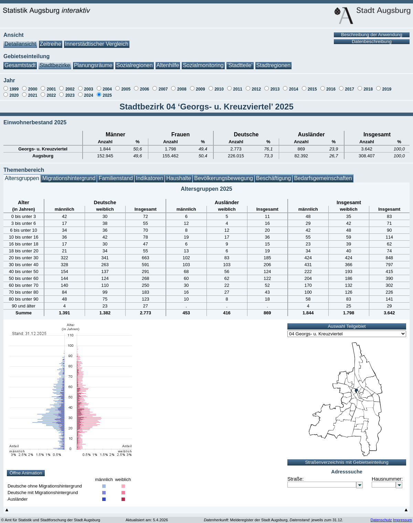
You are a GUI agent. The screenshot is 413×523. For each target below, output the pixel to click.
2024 (88, 92)
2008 (182, 85)
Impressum (402, 516)
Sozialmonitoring (203, 62)
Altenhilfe (168, 62)
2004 (107, 85)
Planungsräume (93, 62)
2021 (33, 92)
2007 (163, 85)
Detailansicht (20, 40)
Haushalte (178, 175)
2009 (200, 85)
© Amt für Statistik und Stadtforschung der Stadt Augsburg (50, 516)
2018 (368, 85)
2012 (256, 85)
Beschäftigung (273, 175)
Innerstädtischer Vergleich (96, 40)
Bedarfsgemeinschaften (323, 175)
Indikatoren (149, 175)
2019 (387, 85)
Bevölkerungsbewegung (223, 175)
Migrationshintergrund (69, 175)
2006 (144, 85)
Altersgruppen (22, 175)
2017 (349, 85)
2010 (219, 85)
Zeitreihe (50, 40)
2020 (14, 92)
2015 (312, 85)
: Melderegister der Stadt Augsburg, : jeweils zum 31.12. (273, 516)
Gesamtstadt (20, 62)
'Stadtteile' (240, 62)
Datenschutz (381, 516)
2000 (33, 85)
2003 (88, 85)
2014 (293, 85)
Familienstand (115, 175)
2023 (70, 92)
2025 (107, 92)
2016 (331, 85)
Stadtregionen (273, 62)
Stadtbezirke (55, 62)
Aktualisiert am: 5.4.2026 (147, 516)
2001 (51, 85)
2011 (237, 85)
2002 (70, 85)
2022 (51, 92)
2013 (275, 85)
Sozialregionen (134, 62)
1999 (14, 85)
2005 (125, 85)
